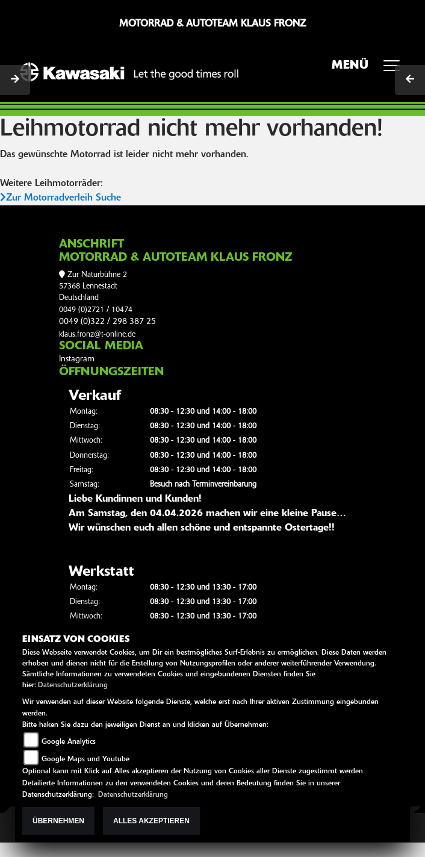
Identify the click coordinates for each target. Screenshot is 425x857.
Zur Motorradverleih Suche (60, 198)
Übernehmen (58, 821)
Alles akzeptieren (151, 821)
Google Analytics (69, 742)
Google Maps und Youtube (85, 759)
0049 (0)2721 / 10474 (95, 310)
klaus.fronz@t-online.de (97, 334)
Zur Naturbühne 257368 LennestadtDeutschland (93, 286)
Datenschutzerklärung (73, 685)
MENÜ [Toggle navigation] (370, 69)
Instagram (77, 359)
